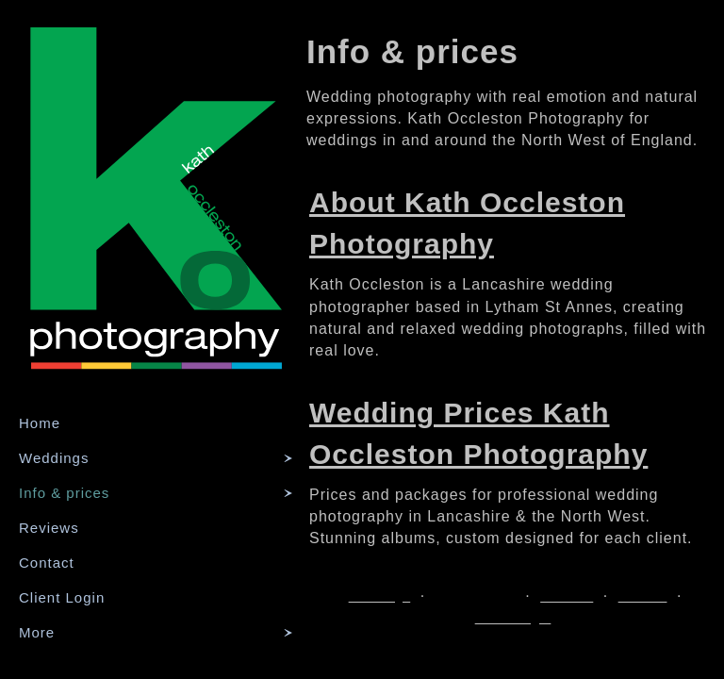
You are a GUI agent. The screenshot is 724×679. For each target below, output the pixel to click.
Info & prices (64, 493)
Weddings (54, 458)
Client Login (62, 597)
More (37, 632)
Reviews (49, 528)
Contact (46, 563)
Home (39, 423)
